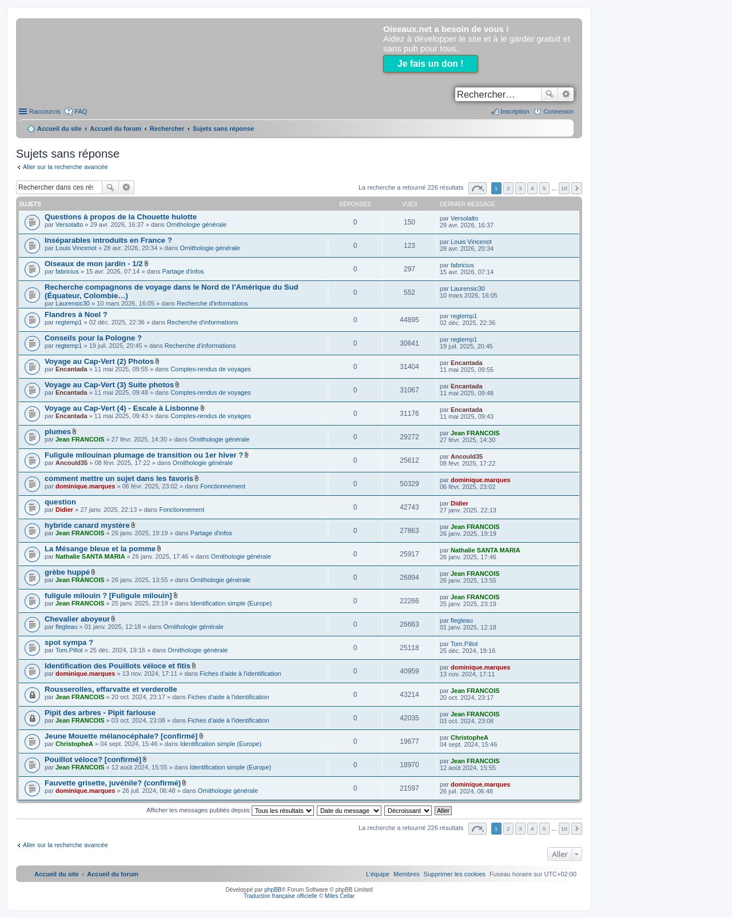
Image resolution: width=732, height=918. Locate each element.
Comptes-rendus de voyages (210, 369)
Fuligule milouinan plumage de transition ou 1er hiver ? (144, 455)
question (60, 502)
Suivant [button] (576, 188)
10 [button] (564, 188)
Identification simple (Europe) (231, 603)
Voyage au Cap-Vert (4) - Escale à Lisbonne (121, 408)
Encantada (71, 369)
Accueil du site (59, 128)
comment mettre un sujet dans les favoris (119, 478)
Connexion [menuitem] (558, 111)
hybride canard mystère (87, 525)
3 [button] (520, 188)
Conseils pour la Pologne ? (93, 338)
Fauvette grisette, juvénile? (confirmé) (113, 783)
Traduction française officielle (280, 896)
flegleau (66, 626)
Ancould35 (71, 462)
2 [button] (508, 188)
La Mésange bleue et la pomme (100, 548)
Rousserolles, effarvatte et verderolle (111, 689)
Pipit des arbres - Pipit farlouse (100, 712)
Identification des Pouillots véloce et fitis (117, 666)
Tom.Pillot (69, 650)
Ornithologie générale (196, 224)
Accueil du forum (115, 128)
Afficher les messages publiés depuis (230, 810)
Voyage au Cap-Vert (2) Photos (99, 361)
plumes (58, 431)
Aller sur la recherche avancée (65, 166)
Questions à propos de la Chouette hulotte (121, 217)
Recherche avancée (566, 94)
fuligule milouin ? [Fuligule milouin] (108, 595)
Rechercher (549, 94)
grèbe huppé (67, 572)
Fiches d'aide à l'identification (240, 673)
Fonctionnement (222, 486)
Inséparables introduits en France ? (108, 240)
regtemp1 (68, 322)
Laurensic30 (72, 303)
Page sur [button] (477, 188)
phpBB (272, 890)
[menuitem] (455, 874)
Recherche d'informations (212, 303)
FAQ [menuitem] (80, 111)
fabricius (67, 271)
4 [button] (532, 188)
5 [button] (544, 188)
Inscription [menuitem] (514, 111)
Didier (64, 509)
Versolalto (69, 224)
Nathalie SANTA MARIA (90, 556)
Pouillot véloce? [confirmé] (93, 759)
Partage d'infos (183, 271)
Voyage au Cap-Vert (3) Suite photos (109, 384)
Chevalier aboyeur (77, 619)
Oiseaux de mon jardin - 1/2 (94, 263)
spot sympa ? (69, 642)
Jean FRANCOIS (80, 439)
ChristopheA (74, 743)
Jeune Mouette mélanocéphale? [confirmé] (121, 736)
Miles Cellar (340, 896)
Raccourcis (44, 111)
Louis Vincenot (76, 247)
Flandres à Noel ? (76, 314)
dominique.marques (85, 486)
